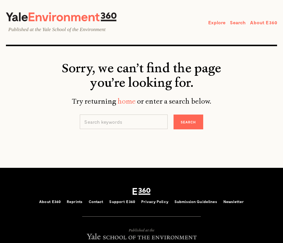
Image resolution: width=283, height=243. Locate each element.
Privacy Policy (154, 201)
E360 (141, 191)
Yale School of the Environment (74, 29)
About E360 (263, 22)
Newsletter (233, 201)
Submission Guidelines (195, 201)
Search (238, 22)
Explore (216, 22)
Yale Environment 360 (61, 17)
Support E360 (122, 201)
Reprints (74, 201)
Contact (96, 201)
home (126, 101)
